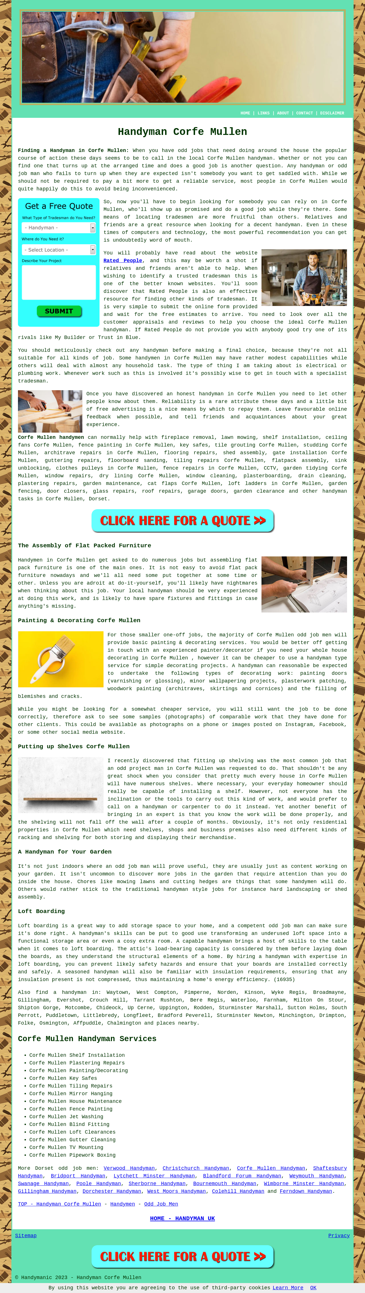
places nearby (176, 1023)
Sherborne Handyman (157, 1184)
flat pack (243, 568)
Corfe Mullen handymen (51, 437)
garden (44, 874)
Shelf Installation (97, 1055)
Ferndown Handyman (306, 1191)
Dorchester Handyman (112, 1191)
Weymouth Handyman (316, 1176)
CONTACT (304, 113)
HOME (245, 113)
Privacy (339, 1236)
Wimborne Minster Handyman (304, 1184)
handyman (260, 158)
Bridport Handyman (78, 1176)
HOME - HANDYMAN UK (182, 1218)
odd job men (77, 1168)
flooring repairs (189, 453)
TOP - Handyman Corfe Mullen (59, 1204)
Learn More (288, 1288)
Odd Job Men (161, 1204)
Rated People (123, 261)
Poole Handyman (98, 1184)
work (52, 373)
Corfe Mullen (309, 181)
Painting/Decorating (98, 1071)
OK (313, 1288)
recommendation (288, 232)
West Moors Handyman (176, 1191)
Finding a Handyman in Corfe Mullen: (73, 150)
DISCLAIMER (332, 113)
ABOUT (283, 113)
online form (212, 307)
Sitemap (26, 1236)
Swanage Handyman (43, 1184)
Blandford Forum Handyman (242, 1176)
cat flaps (162, 483)
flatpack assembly (299, 460)
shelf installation (291, 437)
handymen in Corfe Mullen (173, 358)
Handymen (122, 1204)
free (102, 409)
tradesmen (179, 217)
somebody (251, 202)
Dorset (98, 499)
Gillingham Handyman (47, 1191)
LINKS (263, 113)
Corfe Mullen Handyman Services (87, 1039)
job (213, 166)
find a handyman (61, 992)
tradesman (216, 276)
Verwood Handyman (129, 1168)
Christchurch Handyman (196, 1168)
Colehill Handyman (238, 1191)
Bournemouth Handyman (224, 1184)
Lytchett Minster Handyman (154, 1176)
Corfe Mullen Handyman (271, 1168)
